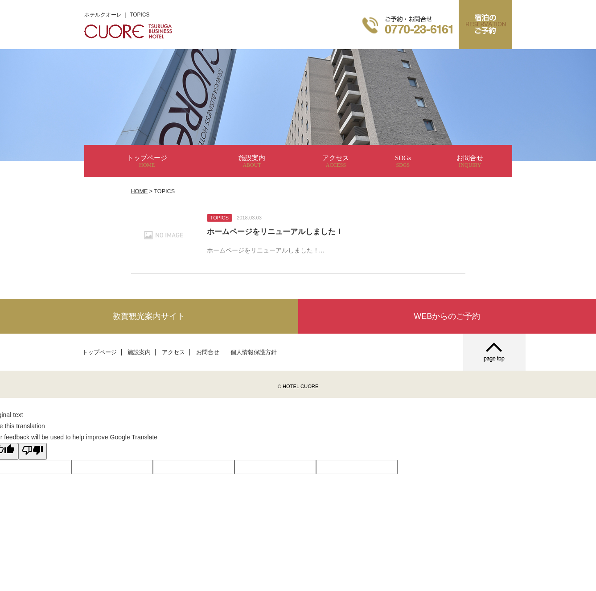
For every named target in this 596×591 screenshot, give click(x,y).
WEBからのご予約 (447, 316)
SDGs (403, 161)
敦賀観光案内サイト (149, 316)
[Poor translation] (32, 451)
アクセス (336, 161)
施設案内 (252, 161)
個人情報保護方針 (253, 352)
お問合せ (470, 161)
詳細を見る (298, 235)
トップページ (147, 161)
